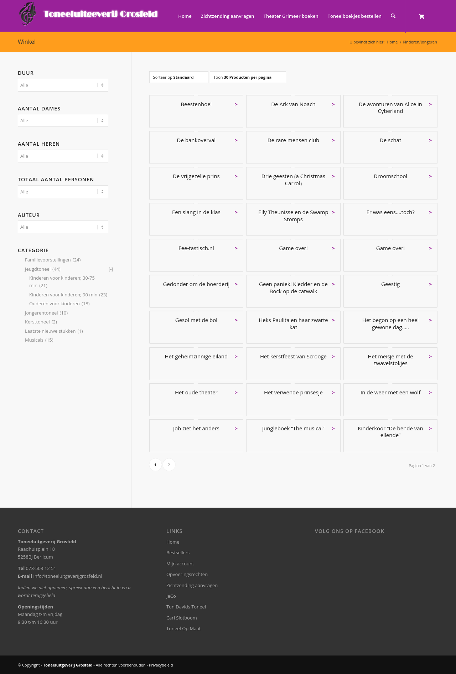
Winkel (27, 42)
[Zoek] (393, 16)
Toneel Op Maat (183, 628)
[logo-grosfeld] (89, 16)
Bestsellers (178, 552)
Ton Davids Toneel (186, 606)
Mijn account (180, 563)
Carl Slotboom (181, 618)
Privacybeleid (161, 665)
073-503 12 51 (41, 568)
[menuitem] (184, 16)
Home (173, 542)
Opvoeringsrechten (187, 574)
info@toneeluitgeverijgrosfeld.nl (67, 576)
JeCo (171, 596)
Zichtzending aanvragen (192, 585)
